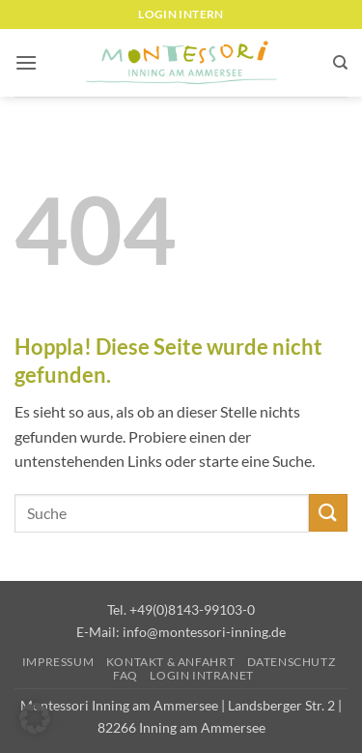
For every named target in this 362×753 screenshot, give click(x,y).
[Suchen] (340, 62)
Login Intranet (202, 675)
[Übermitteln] (328, 513)
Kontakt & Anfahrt (170, 661)
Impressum (58, 661)
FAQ (125, 675)
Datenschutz (291, 661)
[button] (26, 62)
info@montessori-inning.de (204, 631)
